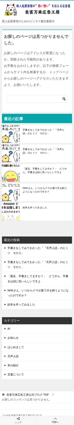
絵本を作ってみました (35, 207)
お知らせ (13, 337)
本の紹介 (13, 365)
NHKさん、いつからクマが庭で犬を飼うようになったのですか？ (45, 190)
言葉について (15, 374)
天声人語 (13, 356)
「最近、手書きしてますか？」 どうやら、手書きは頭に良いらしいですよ (45, 170)
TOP (28, 394)
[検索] (37, 99)
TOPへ (55, 420)
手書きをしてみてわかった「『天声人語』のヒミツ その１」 (43, 151)
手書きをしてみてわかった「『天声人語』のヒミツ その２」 (43, 131)
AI (8, 328)
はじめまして (15, 347)
